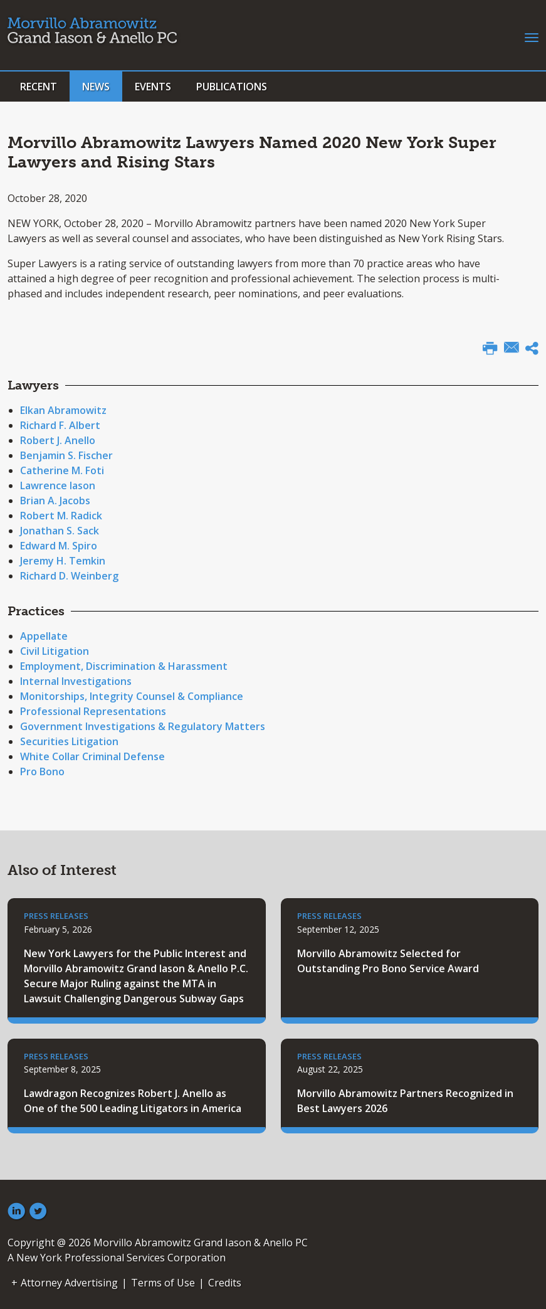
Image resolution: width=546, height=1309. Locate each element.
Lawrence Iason (57, 485)
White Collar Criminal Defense (92, 756)
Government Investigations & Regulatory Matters (142, 726)
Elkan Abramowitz (63, 410)
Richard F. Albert (60, 425)
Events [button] (153, 86)
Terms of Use (163, 1283)
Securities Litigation (69, 741)
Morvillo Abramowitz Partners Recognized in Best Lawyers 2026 (405, 1100)
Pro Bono (42, 771)
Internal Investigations (76, 681)
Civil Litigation (54, 651)
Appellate (44, 636)
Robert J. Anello (57, 440)
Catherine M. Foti (62, 470)
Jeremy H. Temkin (62, 561)
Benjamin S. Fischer (66, 455)
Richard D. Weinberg (69, 576)
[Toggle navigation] (531, 36)
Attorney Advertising (69, 1283)
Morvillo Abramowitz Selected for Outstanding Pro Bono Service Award (388, 960)
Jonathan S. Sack (59, 531)
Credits (224, 1283)
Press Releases (56, 915)
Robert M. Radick (61, 515)
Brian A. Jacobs (55, 500)
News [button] (96, 86)
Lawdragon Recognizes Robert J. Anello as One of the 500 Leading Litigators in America (132, 1100)
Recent (38, 86)
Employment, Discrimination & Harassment (124, 666)
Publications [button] (231, 86)
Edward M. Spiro (58, 546)
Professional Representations (93, 711)
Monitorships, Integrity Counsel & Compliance (131, 696)
